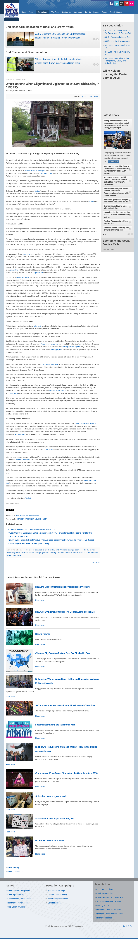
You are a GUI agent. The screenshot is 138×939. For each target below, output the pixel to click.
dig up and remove (46, 173)
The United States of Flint (19, 536)
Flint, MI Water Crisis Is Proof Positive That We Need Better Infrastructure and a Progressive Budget (51, 540)
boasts (91, 201)
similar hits (14, 270)
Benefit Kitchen (42, 634)
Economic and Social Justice (49, 840)
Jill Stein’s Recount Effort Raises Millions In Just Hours (31, 529)
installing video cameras (57, 391)
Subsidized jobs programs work (51, 796)
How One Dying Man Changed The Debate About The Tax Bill (65, 611)
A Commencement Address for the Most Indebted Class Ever (65, 705)
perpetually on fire (22, 277)
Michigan (30, 519)
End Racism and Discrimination (27, 516)
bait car (37, 191)
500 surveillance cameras (49, 364)
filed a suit (14, 393)
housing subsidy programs (71, 347)
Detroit (21, 519)
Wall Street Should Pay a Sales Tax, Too (54, 818)
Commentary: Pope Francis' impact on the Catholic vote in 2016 (66, 773)
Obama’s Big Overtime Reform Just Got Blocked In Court (63, 653)
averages (26, 254)
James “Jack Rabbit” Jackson (85, 423)
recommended (20, 434)
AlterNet (28, 498)
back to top (96, 562)
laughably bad (38, 273)
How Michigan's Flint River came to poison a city (28, 543)
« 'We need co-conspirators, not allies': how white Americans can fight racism (51, 550)
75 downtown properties (49, 344)
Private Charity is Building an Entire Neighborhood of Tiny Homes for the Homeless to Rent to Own (50, 533)
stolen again (48, 450)
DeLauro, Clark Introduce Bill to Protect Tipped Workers (62, 586)
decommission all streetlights (35, 171)
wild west (37, 326)
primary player (56, 349)
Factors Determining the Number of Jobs (55, 724)
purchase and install (23, 460)
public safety (41, 519)
